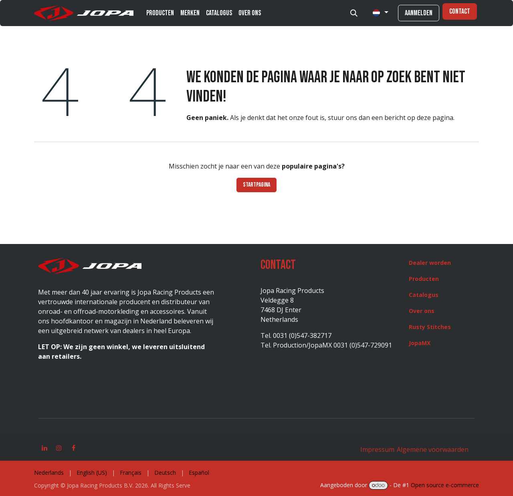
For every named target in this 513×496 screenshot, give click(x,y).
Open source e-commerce (445, 485)
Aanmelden (418, 13)
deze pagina (435, 117)
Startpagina (256, 185)
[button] (354, 13)
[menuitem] (160, 13)
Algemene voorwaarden (432, 449)
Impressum (377, 449)
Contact (459, 11)
